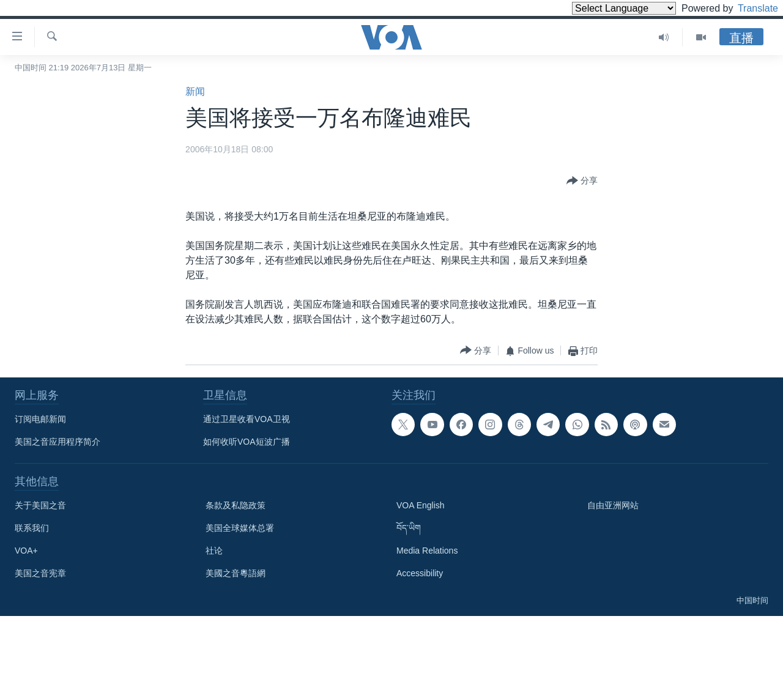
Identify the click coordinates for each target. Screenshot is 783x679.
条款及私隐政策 (235, 505)
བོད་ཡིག (408, 528)
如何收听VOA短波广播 (246, 442)
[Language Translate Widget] (603, 8)
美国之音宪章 (40, 573)
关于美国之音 (40, 505)
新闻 (195, 91)
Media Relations (427, 550)
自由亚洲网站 (613, 505)
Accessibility (419, 573)
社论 (214, 550)
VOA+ (26, 550)
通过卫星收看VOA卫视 (246, 419)
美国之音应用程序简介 (57, 442)
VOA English (420, 505)
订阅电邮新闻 (40, 419)
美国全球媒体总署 (240, 528)
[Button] (582, 181)
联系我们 (32, 528)
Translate (746, 8)
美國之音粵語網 (235, 573)
